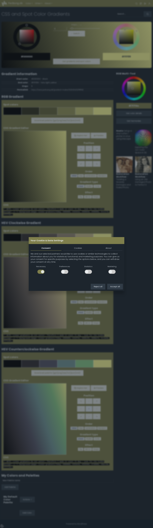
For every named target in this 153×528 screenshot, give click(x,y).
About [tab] (109, 248)
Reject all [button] (98, 286)
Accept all (115, 286)
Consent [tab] (46, 248)
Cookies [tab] (78, 248)
